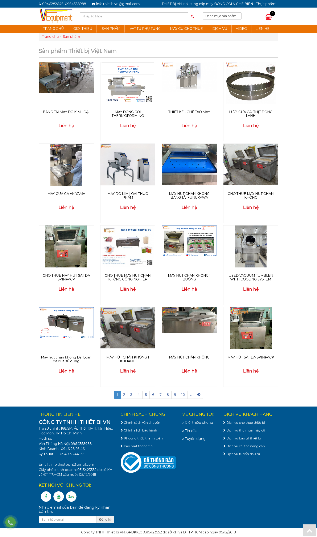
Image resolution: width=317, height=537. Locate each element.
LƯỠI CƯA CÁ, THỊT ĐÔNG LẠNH (250, 114)
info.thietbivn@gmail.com (118, 4)
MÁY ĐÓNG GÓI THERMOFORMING (128, 114)
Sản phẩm (111, 29)
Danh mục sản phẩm (222, 16)
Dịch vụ (219, 29)
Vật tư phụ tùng (145, 29)
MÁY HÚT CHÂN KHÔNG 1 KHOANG (127, 359)
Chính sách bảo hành (139, 430)
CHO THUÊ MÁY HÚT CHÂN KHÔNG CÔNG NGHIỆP (128, 277)
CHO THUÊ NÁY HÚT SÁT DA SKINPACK (66, 277)
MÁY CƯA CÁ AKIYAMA (66, 194)
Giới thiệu (82, 29)
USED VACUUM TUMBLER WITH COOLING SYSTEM (251, 277)
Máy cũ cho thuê (186, 29)
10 (183, 395)
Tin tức (189, 431)
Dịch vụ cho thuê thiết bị (244, 423)
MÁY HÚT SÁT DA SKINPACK (250, 357)
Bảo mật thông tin (137, 446)
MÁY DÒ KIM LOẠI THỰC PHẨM (127, 195)
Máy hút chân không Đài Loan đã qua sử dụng (66, 359)
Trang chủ (53, 29)
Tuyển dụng (194, 439)
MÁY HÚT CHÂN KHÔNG (189, 357)
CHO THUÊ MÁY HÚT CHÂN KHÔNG (251, 195)
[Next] (199, 395)
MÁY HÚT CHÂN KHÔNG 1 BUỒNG (189, 277)
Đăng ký (105, 519)
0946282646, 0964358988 (64, 4)
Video (241, 29)
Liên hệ (262, 29)
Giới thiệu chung (197, 423)
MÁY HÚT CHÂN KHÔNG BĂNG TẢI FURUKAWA (189, 195)
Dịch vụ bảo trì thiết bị (242, 438)
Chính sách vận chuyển (140, 423)
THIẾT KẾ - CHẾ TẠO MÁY (189, 112)
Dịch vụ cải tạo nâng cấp (244, 446)
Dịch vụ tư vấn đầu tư (241, 454)
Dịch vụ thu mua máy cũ (244, 430)
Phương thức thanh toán (142, 438)
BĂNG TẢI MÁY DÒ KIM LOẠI (66, 112)
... (191, 395)
